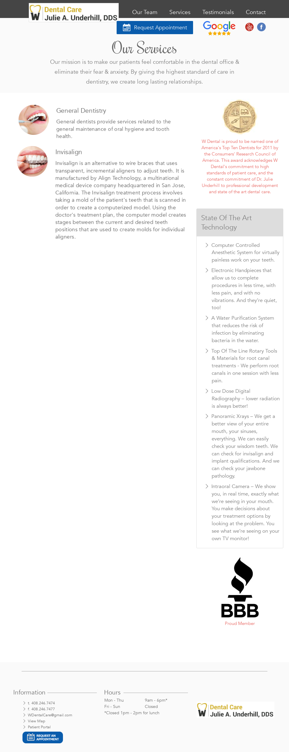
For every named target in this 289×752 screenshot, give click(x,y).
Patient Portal (39, 727)
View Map (36, 721)
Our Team (144, 12)
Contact (256, 12)
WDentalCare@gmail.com (50, 715)
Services (179, 12)
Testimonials (218, 12)
